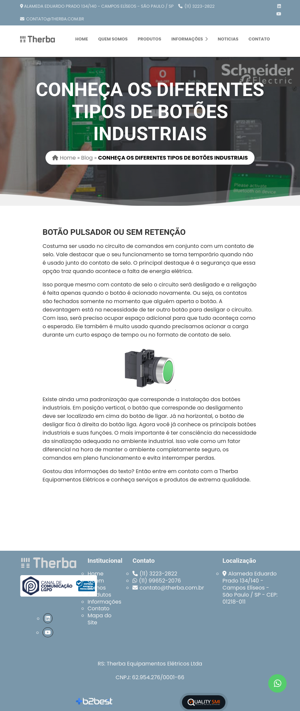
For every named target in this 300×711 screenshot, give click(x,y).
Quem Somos (112, 39)
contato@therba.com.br (55, 19)
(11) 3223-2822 (200, 6)
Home (81, 39)
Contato (259, 39)
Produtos (149, 39)
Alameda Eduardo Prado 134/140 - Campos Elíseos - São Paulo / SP (99, 6)
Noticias (228, 39)
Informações (189, 39)
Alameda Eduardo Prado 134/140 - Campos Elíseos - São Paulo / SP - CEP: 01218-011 (250, 587)
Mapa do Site (100, 619)
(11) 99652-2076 (160, 581)
